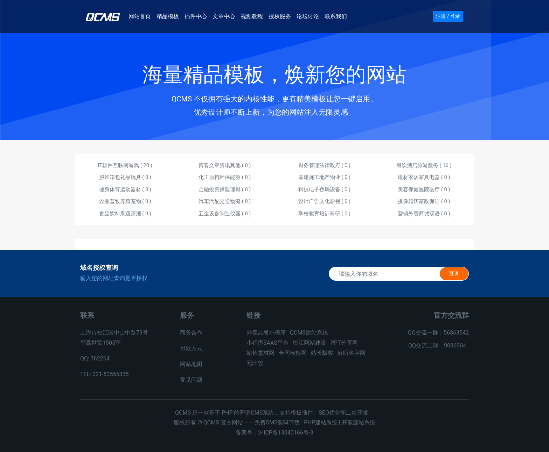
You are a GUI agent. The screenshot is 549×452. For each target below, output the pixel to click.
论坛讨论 (309, 15)
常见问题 (191, 379)
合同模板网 (293, 353)
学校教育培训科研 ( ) (324, 213)
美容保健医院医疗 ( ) (424, 189)
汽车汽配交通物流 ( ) (225, 201)
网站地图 (191, 364)
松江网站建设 (309, 342)
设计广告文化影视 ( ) (324, 201)
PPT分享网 (344, 342)
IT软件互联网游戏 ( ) (125, 165)
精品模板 (169, 15)
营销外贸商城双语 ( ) (424, 213)
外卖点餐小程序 (266, 332)
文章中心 (225, 15)
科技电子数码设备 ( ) (324, 189)
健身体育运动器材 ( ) (125, 189)
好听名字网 (352, 353)
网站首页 (141, 15)
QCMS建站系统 (309, 332)
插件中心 (197, 15)
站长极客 (322, 353)
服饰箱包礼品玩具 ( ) (125, 177)
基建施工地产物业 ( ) (324, 177)
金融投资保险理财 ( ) (225, 189)
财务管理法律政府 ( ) (324, 165)
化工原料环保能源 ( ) (225, 177)
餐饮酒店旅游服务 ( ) (424, 165)
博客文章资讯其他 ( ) (225, 165)
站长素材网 (260, 353)
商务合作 (191, 332)
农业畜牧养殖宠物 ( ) (125, 201)
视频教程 (253, 15)
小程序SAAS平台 (267, 342)
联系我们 (337, 15)
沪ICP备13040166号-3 (285, 432)
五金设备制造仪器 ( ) (225, 213)
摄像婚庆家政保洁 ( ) (424, 201)
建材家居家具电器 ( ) (424, 177)
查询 (454, 273)
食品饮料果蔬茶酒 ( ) (125, 213)
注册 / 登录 (448, 16)
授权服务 (281, 15)
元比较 (254, 363)
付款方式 (191, 348)
